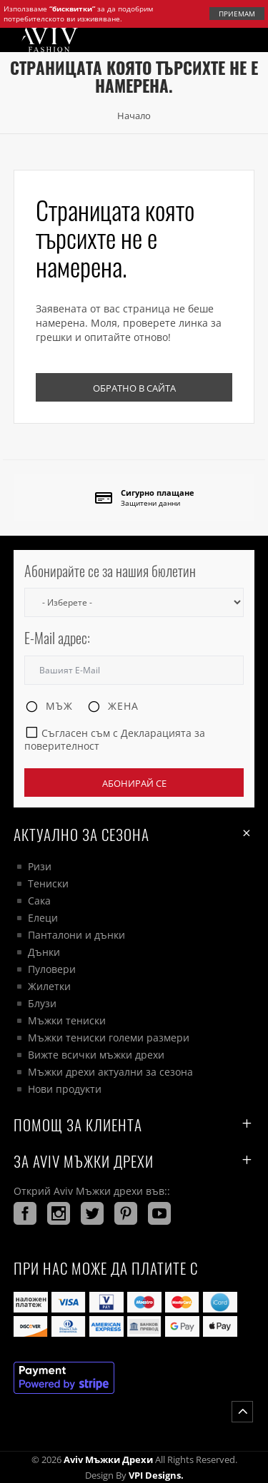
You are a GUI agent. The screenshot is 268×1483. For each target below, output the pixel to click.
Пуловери (52, 969)
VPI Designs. (155, 1475)
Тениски (48, 883)
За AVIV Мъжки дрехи (134, 1161)
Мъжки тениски (67, 1020)
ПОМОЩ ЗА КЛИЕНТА (134, 1124)
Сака (39, 900)
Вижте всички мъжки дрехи (96, 1054)
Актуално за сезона (134, 834)
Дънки (44, 952)
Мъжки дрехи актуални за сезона (110, 1072)
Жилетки (49, 986)
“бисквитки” (72, 9)
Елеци (43, 917)
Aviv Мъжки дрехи (108, 1459)
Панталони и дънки (76, 935)
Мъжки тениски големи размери (108, 1037)
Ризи (39, 866)
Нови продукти (64, 1089)
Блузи (42, 1003)
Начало (134, 115)
